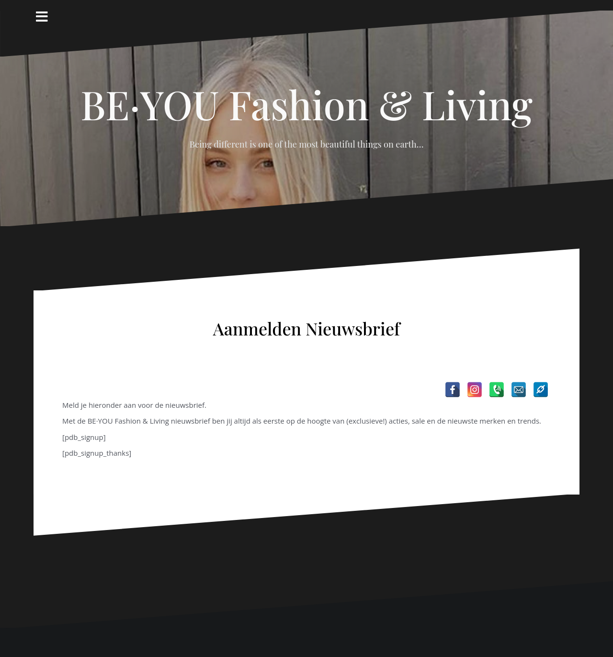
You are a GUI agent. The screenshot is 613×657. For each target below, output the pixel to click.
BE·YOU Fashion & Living (306, 104)
